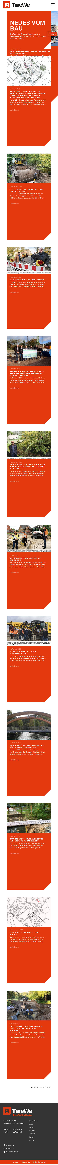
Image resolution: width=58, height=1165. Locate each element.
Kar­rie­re (31, 1137)
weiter (49, 1087)
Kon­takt (31, 1140)
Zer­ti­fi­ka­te (32, 1134)
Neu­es (31, 1127)
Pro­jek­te (32, 1130)
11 (41, 1087)
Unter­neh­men (33, 1121)
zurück (31, 1087)
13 (45, 1087)
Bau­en (31, 1124)
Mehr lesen (14, 110)
